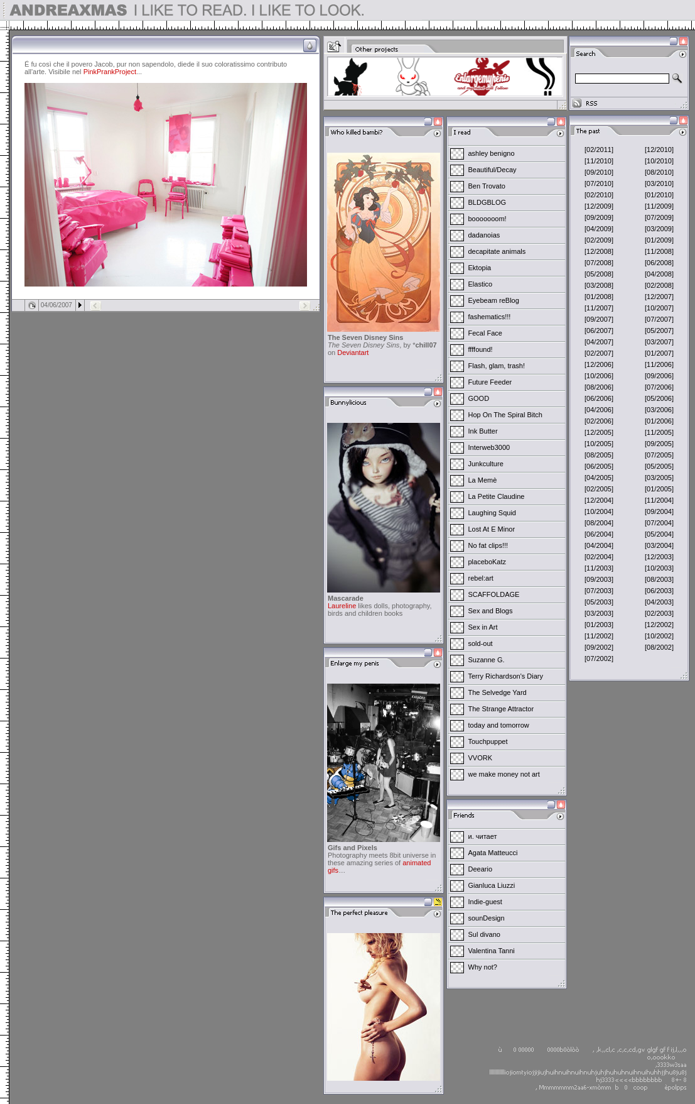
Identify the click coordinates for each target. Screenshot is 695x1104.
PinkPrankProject (110, 71)
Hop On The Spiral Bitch (505, 414)
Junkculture (486, 463)
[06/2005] (599, 466)
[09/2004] (659, 511)
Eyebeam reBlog (493, 300)
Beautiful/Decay (492, 169)
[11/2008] (659, 251)
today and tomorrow (498, 725)
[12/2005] (599, 432)
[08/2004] (599, 523)
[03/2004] (659, 545)
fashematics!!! (489, 316)
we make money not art (504, 774)
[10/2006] (599, 376)
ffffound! (480, 349)
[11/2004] (659, 500)
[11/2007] (599, 308)
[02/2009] (599, 240)
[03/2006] (659, 409)
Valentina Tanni (491, 950)
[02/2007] (599, 353)
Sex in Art (483, 627)
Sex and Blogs (490, 611)
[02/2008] (659, 285)
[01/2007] (659, 353)
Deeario (480, 869)
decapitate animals (497, 251)
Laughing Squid (492, 512)
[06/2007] (599, 330)
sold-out (480, 643)
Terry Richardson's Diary (505, 676)
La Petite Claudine (496, 496)
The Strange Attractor (501, 709)
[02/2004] (599, 556)
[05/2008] (599, 274)
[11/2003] (599, 568)
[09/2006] (659, 376)
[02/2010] (599, 195)
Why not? (482, 967)
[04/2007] (599, 342)
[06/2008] (659, 262)
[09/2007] (599, 319)
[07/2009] (659, 217)
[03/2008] (599, 285)
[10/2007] (659, 308)
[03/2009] (659, 228)
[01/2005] (659, 489)
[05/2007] (659, 330)
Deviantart (353, 352)
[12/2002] (659, 624)
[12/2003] (659, 556)
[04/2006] (599, 409)
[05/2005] (659, 466)
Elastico (480, 284)
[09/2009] (599, 217)
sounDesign (486, 918)
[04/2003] (659, 602)
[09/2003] (599, 579)
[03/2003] (599, 613)
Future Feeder (490, 382)
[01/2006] (659, 421)
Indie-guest (485, 901)
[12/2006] (599, 364)
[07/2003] (599, 590)
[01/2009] (659, 240)
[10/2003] (659, 568)
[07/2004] (659, 523)
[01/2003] (599, 624)
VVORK (480, 758)
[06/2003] (659, 590)
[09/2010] (599, 172)
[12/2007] (659, 296)
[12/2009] (599, 206)
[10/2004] (599, 511)
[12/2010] (659, 149)
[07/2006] (659, 387)
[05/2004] (659, 534)
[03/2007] (659, 342)
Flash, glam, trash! (496, 365)
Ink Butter (483, 431)
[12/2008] (599, 251)
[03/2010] (659, 183)
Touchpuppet (488, 741)
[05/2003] (599, 602)
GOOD (479, 398)
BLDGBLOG (487, 202)
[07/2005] (659, 455)
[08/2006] (599, 387)
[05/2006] (659, 398)
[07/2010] (599, 183)
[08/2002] (659, 647)
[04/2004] (599, 545)
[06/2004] (599, 534)
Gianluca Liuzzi (491, 885)
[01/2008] (599, 296)
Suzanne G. (486, 660)
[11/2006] (659, 364)
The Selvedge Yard (497, 692)
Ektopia (480, 267)
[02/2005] (599, 489)
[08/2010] (659, 172)
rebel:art (480, 578)
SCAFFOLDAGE (494, 594)
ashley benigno (491, 153)
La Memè (482, 480)
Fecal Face (485, 333)
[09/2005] (659, 443)
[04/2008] (659, 274)
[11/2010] (599, 161)
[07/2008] (599, 262)
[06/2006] (599, 398)
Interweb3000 (489, 447)
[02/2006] (599, 421)
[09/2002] (599, 647)
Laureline (342, 605)
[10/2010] (659, 161)
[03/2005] (659, 477)
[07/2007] (659, 319)
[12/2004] (599, 500)
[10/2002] (659, 636)
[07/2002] (599, 658)
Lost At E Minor (491, 529)
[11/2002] (599, 636)
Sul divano (484, 934)
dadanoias (484, 235)
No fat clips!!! (488, 545)
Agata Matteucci (493, 852)
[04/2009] (599, 228)
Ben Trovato (486, 186)
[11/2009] (659, 206)
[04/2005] (599, 477)
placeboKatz (487, 562)
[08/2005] (599, 455)
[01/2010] (659, 195)
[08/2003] (659, 579)
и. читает (482, 836)
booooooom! (487, 218)
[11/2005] (659, 432)
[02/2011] (599, 149)
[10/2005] (599, 443)
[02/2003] (659, 613)
